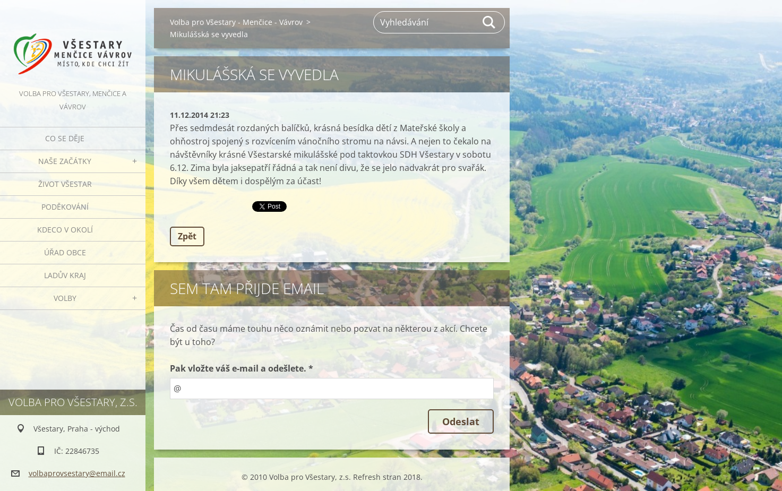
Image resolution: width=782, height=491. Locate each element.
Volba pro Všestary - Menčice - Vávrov (236, 22)
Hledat (489, 22)
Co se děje (64, 138)
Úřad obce (65, 252)
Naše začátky (64, 161)
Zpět (187, 236)
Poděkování (65, 207)
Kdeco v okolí (65, 230)
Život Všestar (65, 184)
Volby (65, 298)
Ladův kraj (65, 275)
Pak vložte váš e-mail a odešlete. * (241, 368)
